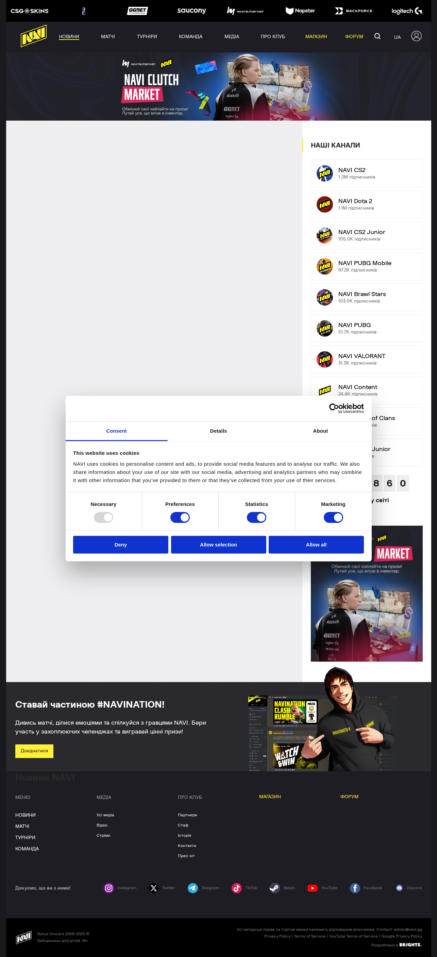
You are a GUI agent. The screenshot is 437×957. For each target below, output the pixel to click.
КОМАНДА (27, 849)
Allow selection (218, 544)
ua (397, 37)
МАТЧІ (22, 826)
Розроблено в (396, 944)
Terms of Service (309, 936)
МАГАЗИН (270, 796)
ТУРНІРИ (25, 837)
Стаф (183, 825)
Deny (121, 544)
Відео (102, 825)
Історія (184, 835)
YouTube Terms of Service (353, 936)
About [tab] (320, 430)
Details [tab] (218, 430)
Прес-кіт (186, 856)
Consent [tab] (116, 430)
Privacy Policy (277, 936)
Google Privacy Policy (401, 936)
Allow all (316, 544)
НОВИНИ (25, 815)
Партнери (187, 815)
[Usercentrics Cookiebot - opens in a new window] (334, 408)
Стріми (103, 835)
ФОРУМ (349, 796)
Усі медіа (105, 815)
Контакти (187, 846)
